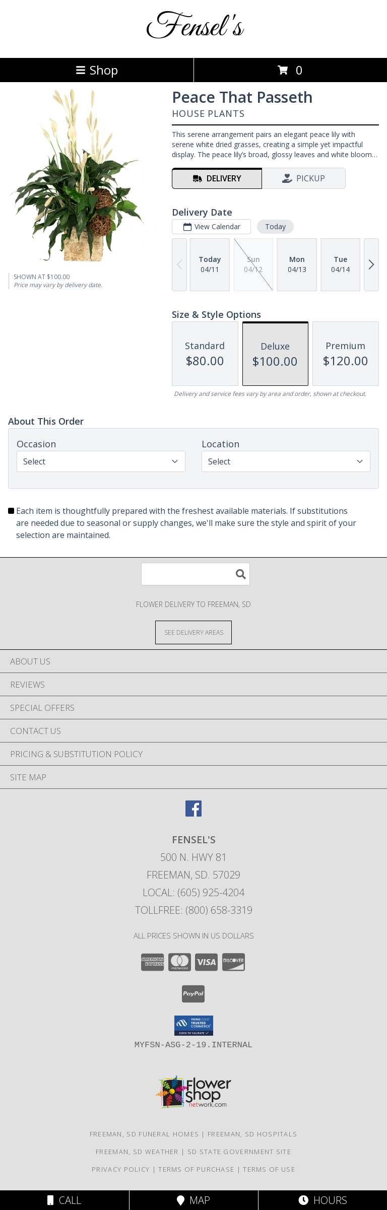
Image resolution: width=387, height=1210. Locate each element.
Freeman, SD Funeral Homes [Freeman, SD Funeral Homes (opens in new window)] (145, 1133)
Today (275, 226)
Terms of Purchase (196, 1169)
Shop (97, 69)
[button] (193, 1026)
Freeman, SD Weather (137, 1151)
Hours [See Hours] (322, 1200)
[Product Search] (195, 574)
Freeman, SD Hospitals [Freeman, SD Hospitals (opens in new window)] (252, 1133)
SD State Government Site (239, 1151)
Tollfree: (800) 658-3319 (193, 910)
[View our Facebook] (193, 813)
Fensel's (194, 28)
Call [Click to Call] (64, 1200)
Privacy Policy (121, 1169)
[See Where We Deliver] (193, 632)
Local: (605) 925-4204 (193, 892)
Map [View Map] (193, 1200)
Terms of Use (269, 1169)
